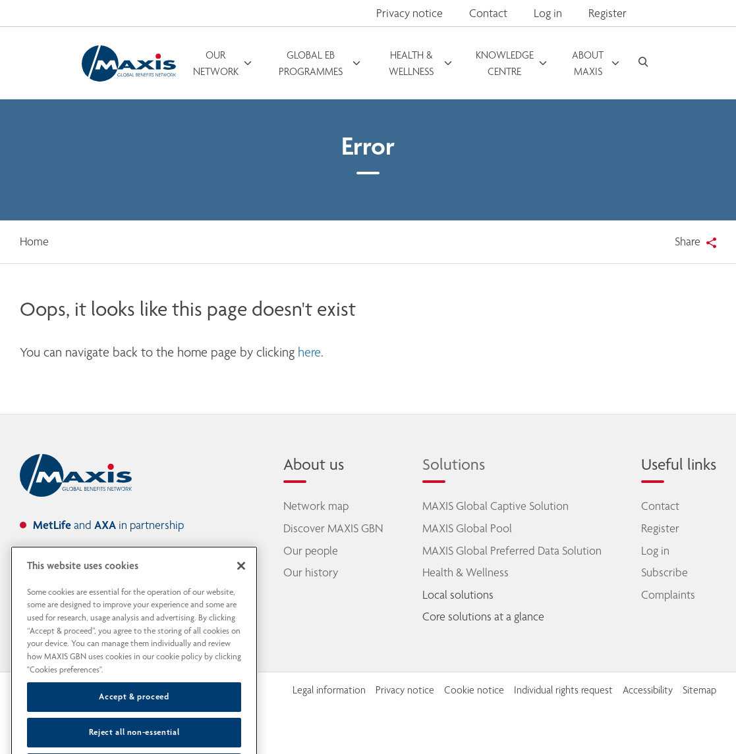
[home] (76, 475)
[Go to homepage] (129, 63)
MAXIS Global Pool (467, 528)
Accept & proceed (134, 716)
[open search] (643, 63)
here (309, 352)
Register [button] (607, 13)
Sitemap (699, 690)
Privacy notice (409, 13)
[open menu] (223, 63)
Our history (310, 572)
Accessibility (648, 690)
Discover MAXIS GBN (333, 528)
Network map (316, 506)
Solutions (453, 464)
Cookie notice (474, 690)
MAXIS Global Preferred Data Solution (512, 550)
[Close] (241, 585)
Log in (655, 550)
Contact (488, 13)
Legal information (329, 690)
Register (660, 528)
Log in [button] (548, 13)
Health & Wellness (465, 572)
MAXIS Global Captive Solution (495, 506)
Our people (310, 550)
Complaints (668, 594)
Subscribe (664, 572)
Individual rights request (563, 690)
